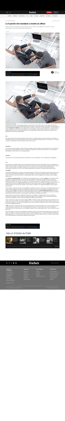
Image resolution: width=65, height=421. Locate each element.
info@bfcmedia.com (10, 282)
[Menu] (7, 12)
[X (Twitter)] (11, 263)
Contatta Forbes (53, 277)
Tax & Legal (36, 15)
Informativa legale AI (53, 276)
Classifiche (10, 15)
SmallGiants (15, 15)
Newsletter (38, 272)
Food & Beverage (22, 15)
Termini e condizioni (53, 271)
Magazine (38, 274)
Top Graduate (54, 15)
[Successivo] (58, 246)
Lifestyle (31, 15)
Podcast (37, 271)
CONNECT (56, 12)
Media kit (51, 279)
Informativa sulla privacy (54, 272)
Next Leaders (48, 15)
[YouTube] (16, 263)
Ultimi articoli (26, 271)
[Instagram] (9, 263)
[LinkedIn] (13, 263)
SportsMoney (42, 15)
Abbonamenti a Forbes (40, 276)
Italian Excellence (27, 279)
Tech (27, 15)
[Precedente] (56, 246)
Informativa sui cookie (54, 274)
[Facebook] (6, 263)
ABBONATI (49, 12)
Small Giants (26, 277)
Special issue (26, 274)
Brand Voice (26, 276)
